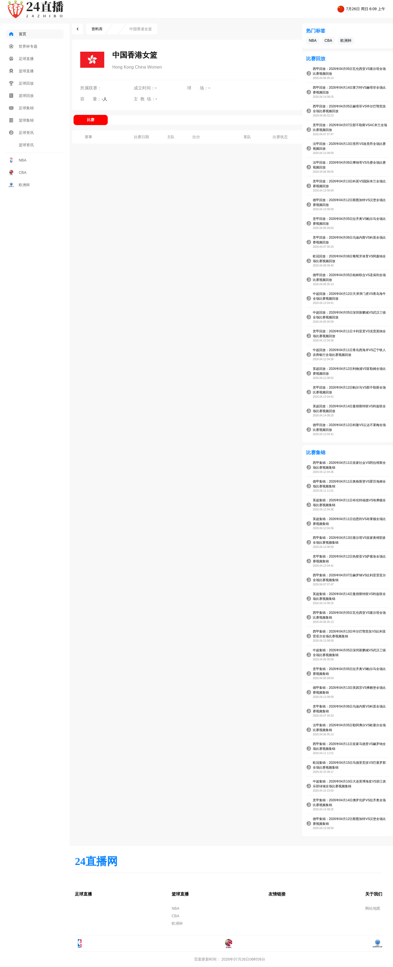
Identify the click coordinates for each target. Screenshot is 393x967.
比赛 (90, 120)
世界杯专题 (23, 46)
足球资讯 (21, 132)
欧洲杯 (19, 184)
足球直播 (21, 58)
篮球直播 (21, 71)
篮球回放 (21, 95)
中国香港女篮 (140, 29)
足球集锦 (21, 108)
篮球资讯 (21, 145)
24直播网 (96, 861)
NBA (17, 160)
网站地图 (372, 908)
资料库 (97, 29)
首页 (17, 34)
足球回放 (21, 83)
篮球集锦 (21, 120)
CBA (17, 172)
